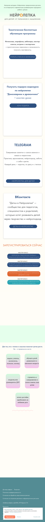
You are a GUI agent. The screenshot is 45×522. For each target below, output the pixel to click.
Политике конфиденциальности (15, 512)
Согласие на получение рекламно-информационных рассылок (21, 498)
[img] (35, 502)
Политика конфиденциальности (12, 492)
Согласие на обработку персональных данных (16, 495)
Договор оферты (7, 489)
